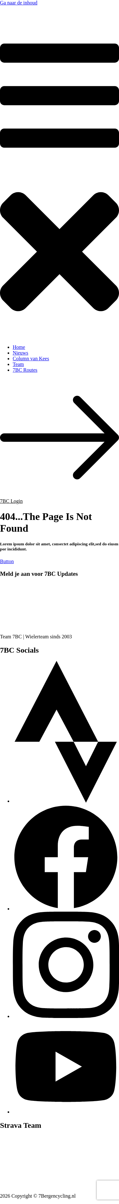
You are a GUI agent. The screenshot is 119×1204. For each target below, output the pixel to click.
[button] (59, 183)
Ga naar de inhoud (18, 2)
